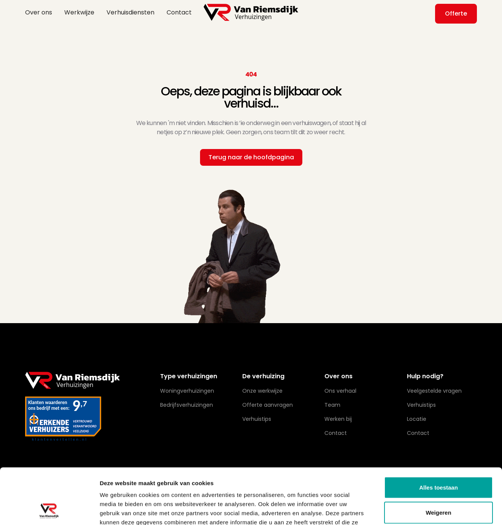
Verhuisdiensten (130, 12)
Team (332, 405)
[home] (251, 12)
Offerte (456, 13)
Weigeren (438, 460)
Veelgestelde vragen (434, 391)
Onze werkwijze (262, 391)
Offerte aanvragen (267, 405)
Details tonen (411, 510)
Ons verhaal (340, 391)
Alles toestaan (438, 435)
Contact (179, 12)
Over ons (38, 12)
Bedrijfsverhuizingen (186, 405)
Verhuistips (421, 405)
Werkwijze (79, 12)
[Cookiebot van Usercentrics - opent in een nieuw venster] (49, 510)
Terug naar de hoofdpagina (251, 157)
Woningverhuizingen (187, 391)
